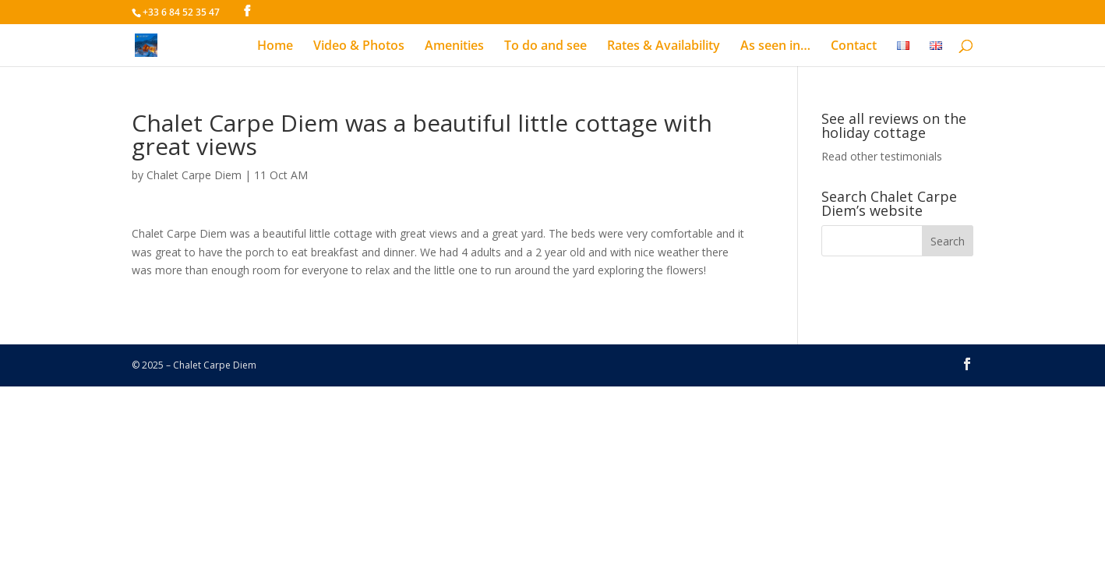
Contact (854, 47)
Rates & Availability (663, 47)
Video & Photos (358, 47)
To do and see (545, 47)
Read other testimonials (881, 156)
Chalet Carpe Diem (194, 175)
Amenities (454, 47)
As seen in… (775, 47)
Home (275, 47)
